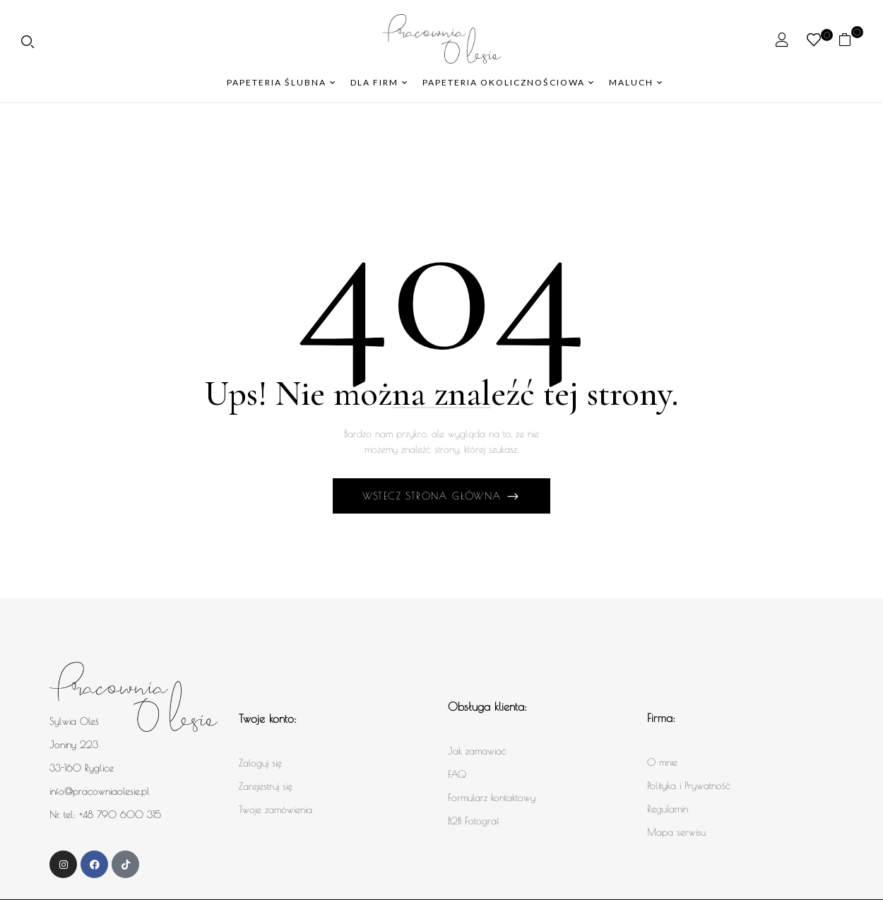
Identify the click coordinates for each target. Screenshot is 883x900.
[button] (850, 39)
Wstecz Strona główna (434, 496)
